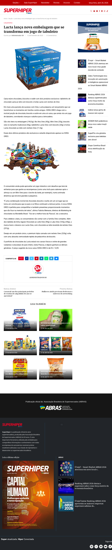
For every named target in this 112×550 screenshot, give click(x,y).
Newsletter (45, 3)
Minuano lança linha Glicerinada (18, 350)
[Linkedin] (102, 11)
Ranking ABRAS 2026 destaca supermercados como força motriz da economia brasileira (92, 486)
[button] (93, 37)
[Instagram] (104, 11)
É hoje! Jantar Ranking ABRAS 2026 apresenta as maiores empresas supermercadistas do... (90, 503)
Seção (11, 18)
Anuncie (66, 3)
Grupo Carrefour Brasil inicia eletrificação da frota (96, 148)
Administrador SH (18, 35)
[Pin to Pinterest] (37, 258)
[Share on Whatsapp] (46, 258)
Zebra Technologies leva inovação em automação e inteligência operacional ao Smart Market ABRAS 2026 (93, 82)
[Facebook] (99, 11)
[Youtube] (94, 11)
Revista (56, 3)
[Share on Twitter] (31, 258)
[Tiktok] (107, 11)
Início (5, 18)
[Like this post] (21, 258)
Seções (16, 3)
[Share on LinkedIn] (41, 258)
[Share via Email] (56, 258)
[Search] (91, 11)
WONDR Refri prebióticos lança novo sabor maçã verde (98, 124)
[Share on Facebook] (27, 258)
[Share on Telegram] (51, 258)
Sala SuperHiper (30, 3)
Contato (77, 3)
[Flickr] (97, 11)
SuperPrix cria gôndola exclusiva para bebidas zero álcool (97, 136)
